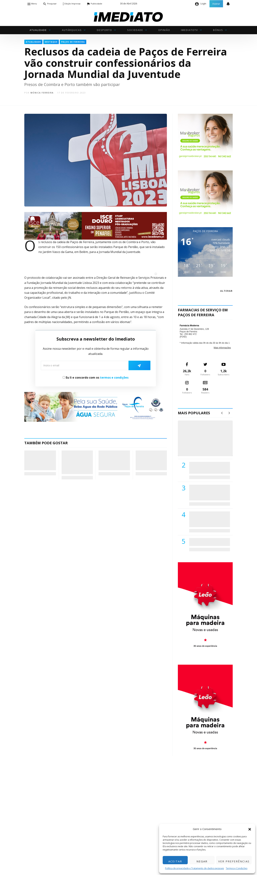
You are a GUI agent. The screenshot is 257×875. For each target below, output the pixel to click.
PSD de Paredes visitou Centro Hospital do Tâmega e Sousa (205, 468)
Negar (201, 861)
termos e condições (114, 377)
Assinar (216, 3)
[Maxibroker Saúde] (205, 136)
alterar (226, 290)
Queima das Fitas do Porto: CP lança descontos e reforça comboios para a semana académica (113, 460)
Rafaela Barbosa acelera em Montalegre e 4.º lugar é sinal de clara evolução (151, 460)
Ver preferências (234, 861)
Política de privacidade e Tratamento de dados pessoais (194, 868)
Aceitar (175, 861)
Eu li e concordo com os (95, 377)
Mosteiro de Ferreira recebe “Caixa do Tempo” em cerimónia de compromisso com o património (77, 462)
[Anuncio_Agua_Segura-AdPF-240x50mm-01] (95, 407)
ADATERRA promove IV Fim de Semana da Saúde (208, 542)
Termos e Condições (236, 868)
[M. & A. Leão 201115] (205, 607)
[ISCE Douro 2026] (95, 226)
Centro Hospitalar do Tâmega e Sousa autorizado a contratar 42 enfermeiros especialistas (208, 519)
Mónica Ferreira (42, 92)
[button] (250, 829)
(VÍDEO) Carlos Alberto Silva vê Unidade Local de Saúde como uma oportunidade (209, 442)
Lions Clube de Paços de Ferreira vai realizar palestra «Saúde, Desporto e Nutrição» (208, 492)
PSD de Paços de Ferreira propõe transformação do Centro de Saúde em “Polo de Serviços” (39, 460)
